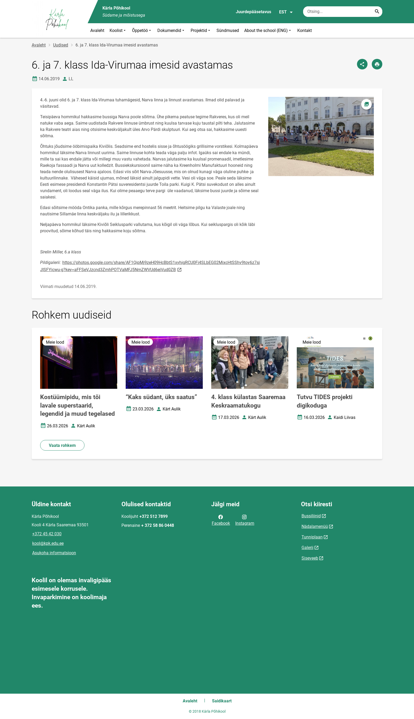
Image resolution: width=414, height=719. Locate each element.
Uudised (60, 45)
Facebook (221, 519)
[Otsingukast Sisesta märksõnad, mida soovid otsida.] (342, 11)
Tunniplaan (312, 537)
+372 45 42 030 (47, 533)
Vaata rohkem (62, 445)
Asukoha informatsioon (54, 552)
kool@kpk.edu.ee (48, 543)
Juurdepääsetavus (253, 11)
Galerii (307, 547)
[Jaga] (362, 64)
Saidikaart (222, 700)
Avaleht (97, 30)
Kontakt (304, 30)
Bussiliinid (311, 515)
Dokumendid (171, 30)
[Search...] (377, 11)
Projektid (201, 30)
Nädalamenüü (315, 526)
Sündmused (228, 30)
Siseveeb (310, 558)
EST (286, 12)
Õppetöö (142, 30)
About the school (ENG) (268, 30)
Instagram (244, 519)
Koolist (118, 30)
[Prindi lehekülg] (377, 64)
